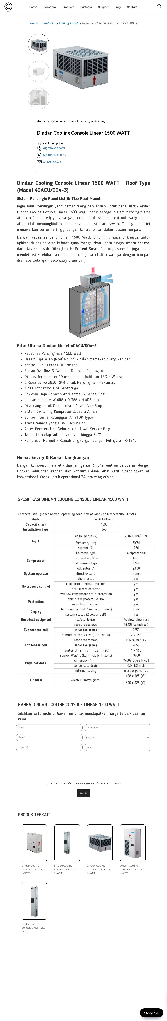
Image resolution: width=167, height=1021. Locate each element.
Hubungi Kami (151, 1012)
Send (83, 792)
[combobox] (118, 737)
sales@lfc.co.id (52, 161)
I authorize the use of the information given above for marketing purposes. (83, 783)
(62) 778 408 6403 (53, 148)
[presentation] (83, 766)
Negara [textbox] (90, 737)
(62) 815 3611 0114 (54, 155)
